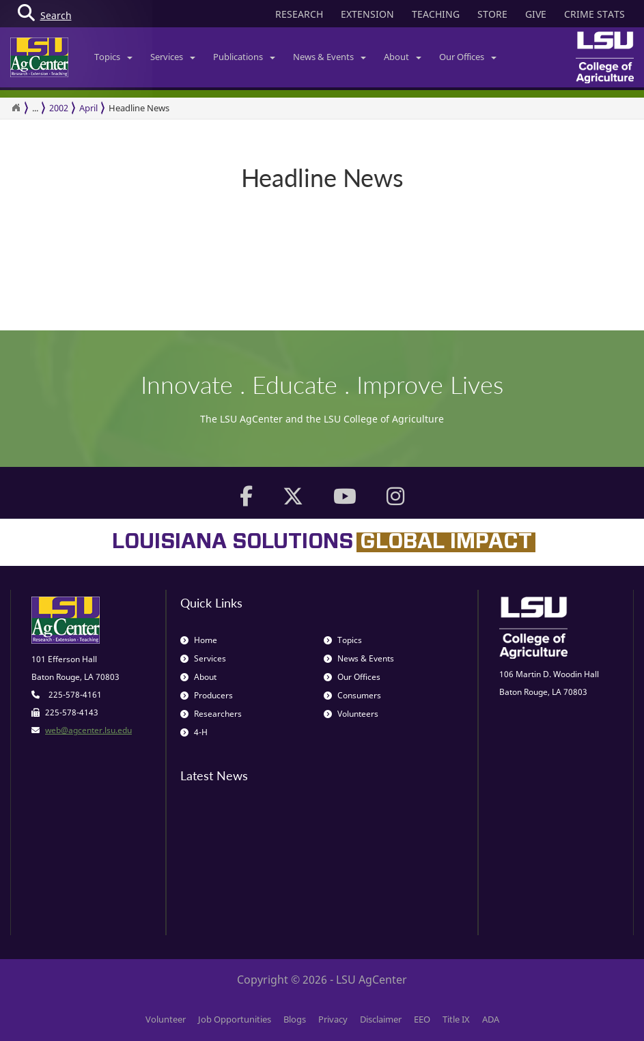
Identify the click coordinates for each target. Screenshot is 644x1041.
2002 (58, 108)
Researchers (211, 713)
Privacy (333, 1019)
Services (172, 57)
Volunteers (351, 713)
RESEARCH (299, 14)
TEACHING (436, 14)
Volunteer (165, 1019)
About (402, 57)
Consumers (352, 695)
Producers (206, 695)
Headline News (139, 108)
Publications (244, 57)
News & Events (329, 57)
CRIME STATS (594, 14)
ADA (490, 1019)
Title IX (456, 1019)
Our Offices (467, 57)
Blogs (294, 1019)
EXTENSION (367, 14)
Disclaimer (381, 1019)
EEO (422, 1019)
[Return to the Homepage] (15, 107)
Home (198, 640)
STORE (492, 14)
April (88, 108)
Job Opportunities (234, 1019)
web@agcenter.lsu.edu (88, 730)
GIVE (535, 14)
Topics (113, 57)
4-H (194, 732)
